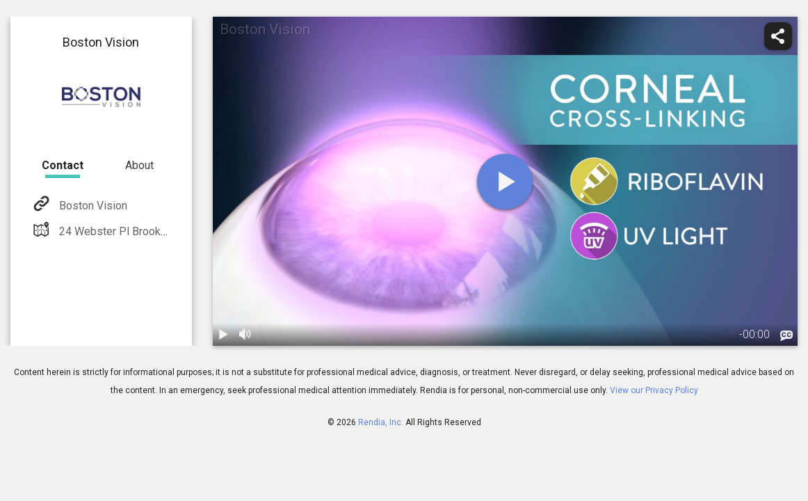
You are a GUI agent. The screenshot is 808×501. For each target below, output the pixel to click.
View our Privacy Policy (654, 390)
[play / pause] (224, 335)
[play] (505, 181)
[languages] (786, 336)
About (139, 165)
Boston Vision (91, 205)
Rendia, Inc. (380, 422)
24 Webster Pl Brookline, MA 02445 (145, 231)
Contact (62, 165)
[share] (778, 36)
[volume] (246, 335)
